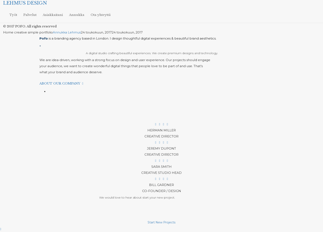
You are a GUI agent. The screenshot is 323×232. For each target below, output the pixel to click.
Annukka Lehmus (67, 32)
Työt (13, 15)
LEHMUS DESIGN (25, 3)
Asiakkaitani (53, 15)
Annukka (76, 15)
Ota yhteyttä (101, 15)
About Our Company (62, 83)
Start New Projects (161, 222)
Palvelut (30, 15)
